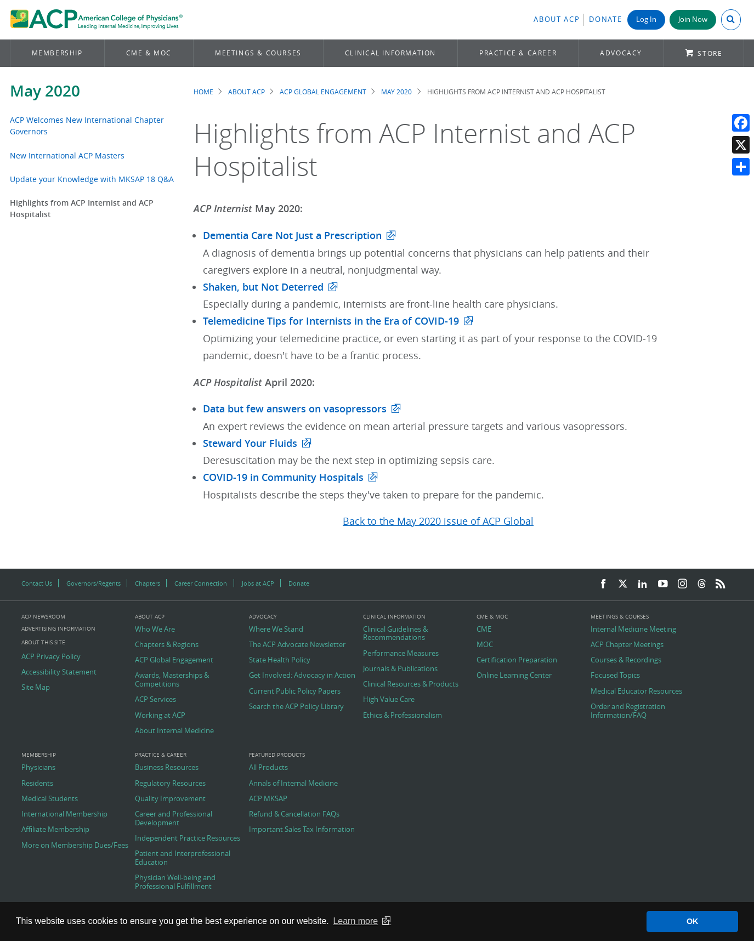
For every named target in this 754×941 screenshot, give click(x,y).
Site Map (35, 687)
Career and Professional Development (173, 818)
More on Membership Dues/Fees (74, 845)
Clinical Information (390, 53)
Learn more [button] (355, 921)
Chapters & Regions (167, 644)
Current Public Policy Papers (295, 691)
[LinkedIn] (643, 584)
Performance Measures (401, 653)
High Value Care (389, 699)
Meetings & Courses (258, 53)
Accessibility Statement (59, 672)
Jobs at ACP (258, 583)
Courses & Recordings (626, 660)
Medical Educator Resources (636, 691)
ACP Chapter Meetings (627, 644)
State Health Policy (279, 660)
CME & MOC (149, 53)
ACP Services (155, 699)
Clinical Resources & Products (410, 684)
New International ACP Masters (67, 155)
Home (203, 92)
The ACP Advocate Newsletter (297, 644)
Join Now (692, 19)
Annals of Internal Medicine (293, 783)
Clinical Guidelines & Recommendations (395, 633)
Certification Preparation (517, 660)
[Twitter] (623, 584)
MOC (485, 644)
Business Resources (167, 767)
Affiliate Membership (55, 829)
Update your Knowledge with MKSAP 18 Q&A (92, 179)
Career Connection (200, 583)
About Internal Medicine (174, 731)
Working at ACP (160, 715)
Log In (646, 19)
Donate (605, 19)
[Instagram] (683, 584)
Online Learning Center (514, 675)
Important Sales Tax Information (302, 829)
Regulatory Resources (170, 783)
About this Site (43, 642)
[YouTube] (663, 584)
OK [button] (693, 921)
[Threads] (702, 584)
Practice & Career (518, 53)
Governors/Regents (93, 583)
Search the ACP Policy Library (296, 706)
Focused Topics (615, 675)
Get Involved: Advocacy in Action (302, 675)
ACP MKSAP (268, 799)
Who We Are (155, 629)
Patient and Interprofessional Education (182, 857)
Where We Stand (276, 629)
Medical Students (49, 799)
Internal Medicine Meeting (633, 629)
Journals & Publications (400, 669)
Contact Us (36, 583)
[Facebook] (603, 584)
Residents (37, 783)
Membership (57, 53)
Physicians (38, 767)
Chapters (147, 583)
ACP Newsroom (43, 617)
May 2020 (45, 91)
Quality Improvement (170, 799)
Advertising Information (58, 628)
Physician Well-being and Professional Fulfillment (175, 882)
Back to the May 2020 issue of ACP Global (438, 521)
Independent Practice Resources (187, 838)
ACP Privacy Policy (51, 657)
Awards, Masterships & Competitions (172, 679)
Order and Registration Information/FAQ (628, 710)
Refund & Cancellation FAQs (294, 814)
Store (710, 53)
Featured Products (277, 755)
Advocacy (621, 53)
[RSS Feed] (720, 584)
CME (484, 629)
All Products (268, 767)
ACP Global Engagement (323, 92)
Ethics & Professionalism (402, 715)
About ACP (557, 19)
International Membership (64, 814)
